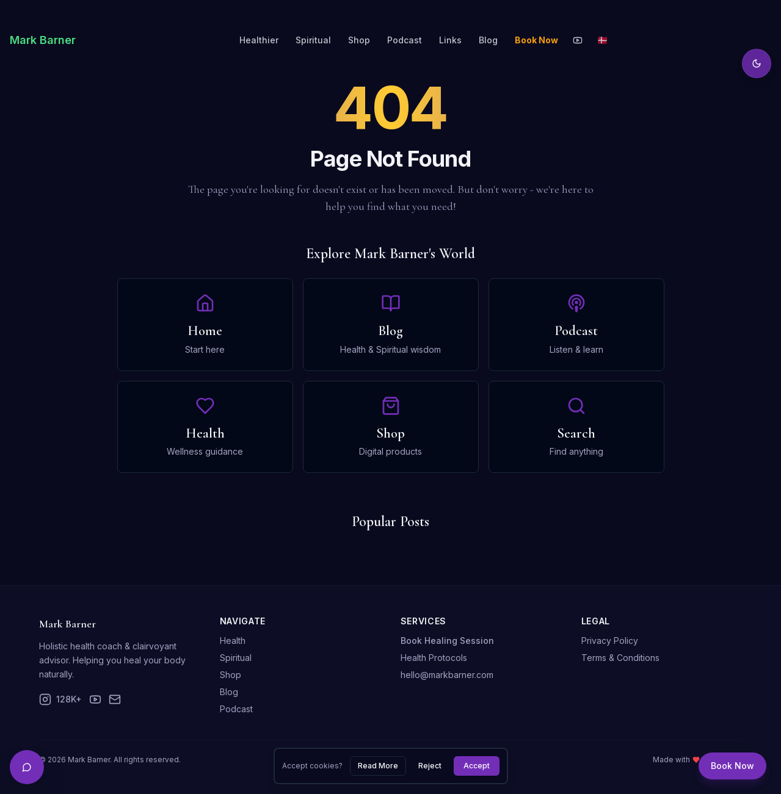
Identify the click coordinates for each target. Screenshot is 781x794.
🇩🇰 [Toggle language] (602, 40)
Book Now (536, 40)
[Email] (115, 699)
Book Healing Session (447, 640)
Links (450, 40)
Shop (359, 40)
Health (232, 640)
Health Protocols (434, 657)
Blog (488, 40)
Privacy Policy (609, 640)
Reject (429, 765)
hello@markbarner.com (447, 674)
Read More (378, 765)
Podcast (404, 40)
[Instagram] (60, 699)
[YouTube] (577, 40)
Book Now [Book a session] (732, 765)
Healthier (258, 40)
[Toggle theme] (756, 63)
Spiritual (313, 40)
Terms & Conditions (620, 657)
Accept (476, 765)
